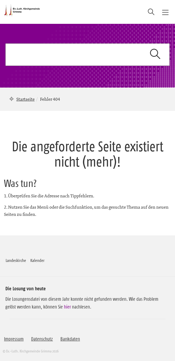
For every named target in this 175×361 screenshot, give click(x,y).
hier (67, 307)
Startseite (25, 99)
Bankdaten (70, 339)
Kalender (37, 260)
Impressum (14, 339)
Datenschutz (42, 339)
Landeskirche (16, 260)
